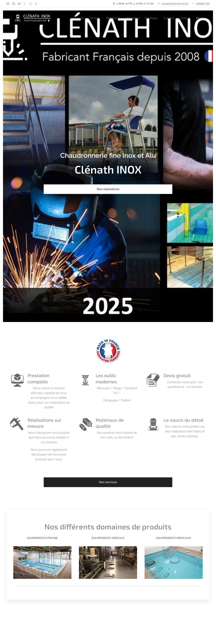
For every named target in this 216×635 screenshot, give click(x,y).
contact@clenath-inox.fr (174, 3)
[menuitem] (88, 18)
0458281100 (202, 3)
